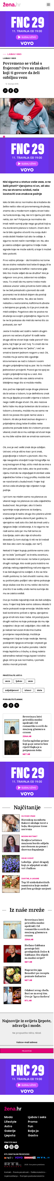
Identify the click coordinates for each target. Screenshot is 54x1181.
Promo (33, 1122)
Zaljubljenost (12, 690)
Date (39, 690)
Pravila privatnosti (21, 1172)
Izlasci (27, 690)
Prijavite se (27, 1050)
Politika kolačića (38, 1172)
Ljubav (19, 681)
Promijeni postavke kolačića (32, 1176)
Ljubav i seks (14, 54)
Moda (8, 1117)
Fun (30, 1126)
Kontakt (7, 1172)
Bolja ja (33, 1131)
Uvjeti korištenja (11, 1176)
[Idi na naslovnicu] (12, 6)
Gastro (33, 1135)
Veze (30, 681)
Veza (7, 681)
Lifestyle (10, 1122)
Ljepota (9, 1135)
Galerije (10, 1131)
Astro (8, 1126)
